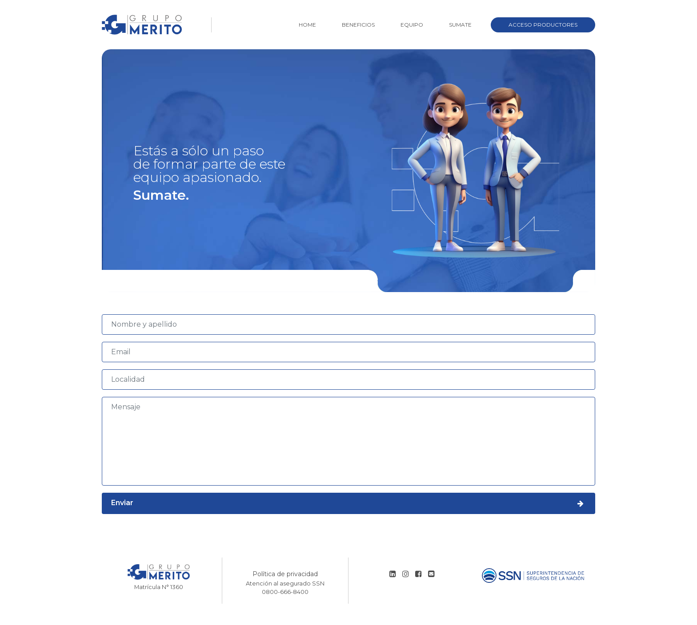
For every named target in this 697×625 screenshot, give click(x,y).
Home (307, 24)
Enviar (348, 503)
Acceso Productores (543, 24)
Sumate (460, 24)
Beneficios (358, 24)
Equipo (412, 24)
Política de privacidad (285, 574)
